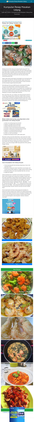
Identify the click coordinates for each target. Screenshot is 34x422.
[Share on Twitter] (3, 43)
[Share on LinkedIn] (9, 43)
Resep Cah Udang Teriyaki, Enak (16, 21)
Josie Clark (5, 40)
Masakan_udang (7, 21)
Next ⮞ (17, 264)
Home (3, 21)
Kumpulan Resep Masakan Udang (16, 1)
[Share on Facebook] (6, 43)
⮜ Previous (17, 240)
